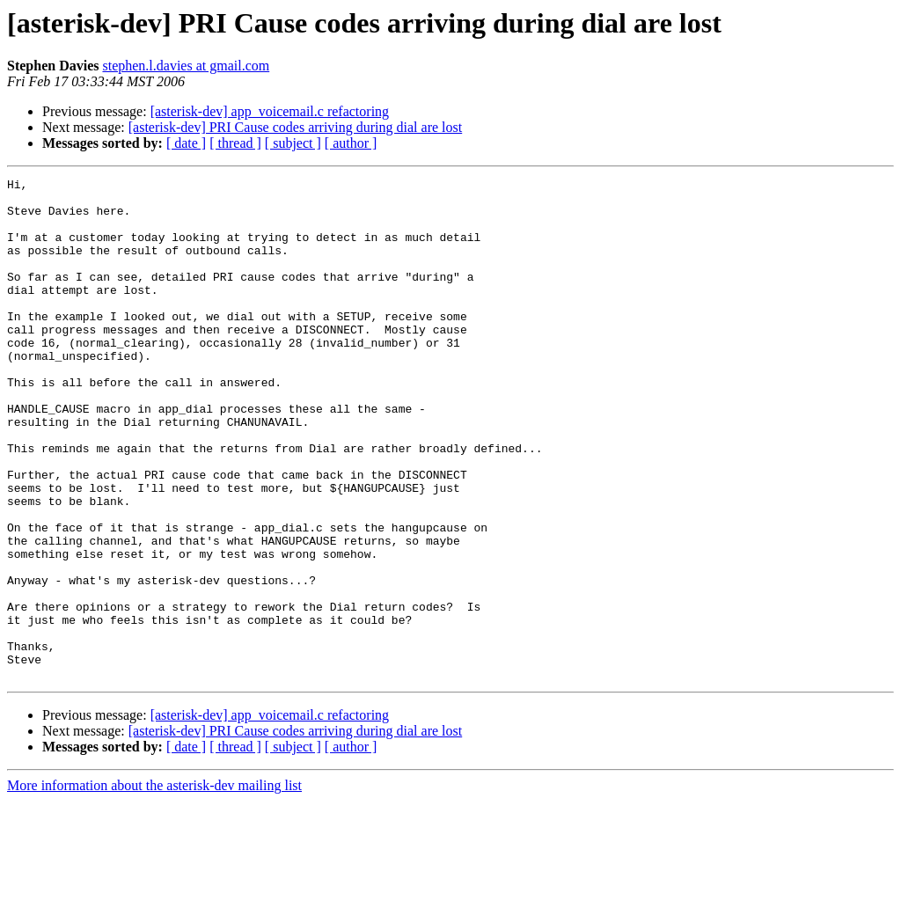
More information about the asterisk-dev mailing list (154, 885)
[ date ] (186, 143)
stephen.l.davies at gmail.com (185, 65)
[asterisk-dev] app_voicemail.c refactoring (269, 111)
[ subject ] (293, 143)
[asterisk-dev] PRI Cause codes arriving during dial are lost (295, 127)
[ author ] (351, 143)
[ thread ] (235, 143)
